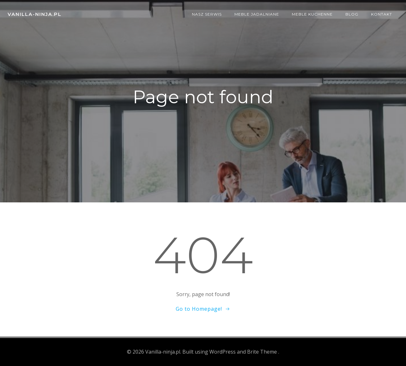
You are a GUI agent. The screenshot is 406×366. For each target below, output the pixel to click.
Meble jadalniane (256, 14)
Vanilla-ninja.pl (35, 14)
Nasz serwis (207, 14)
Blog (351, 14)
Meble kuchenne (312, 14)
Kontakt (381, 14)
